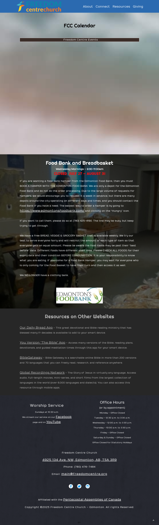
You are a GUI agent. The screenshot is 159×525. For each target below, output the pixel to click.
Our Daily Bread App (36, 327)
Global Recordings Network (42, 372)
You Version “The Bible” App (42, 342)
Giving (138, 6)
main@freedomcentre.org (84, 474)
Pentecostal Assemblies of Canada (92, 499)
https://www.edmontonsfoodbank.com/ (52, 210)
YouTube (53, 422)
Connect (103, 6)
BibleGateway (31, 357)
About (88, 6)
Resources (121, 6)
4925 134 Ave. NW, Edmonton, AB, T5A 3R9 (79, 460)
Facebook (64, 417)
